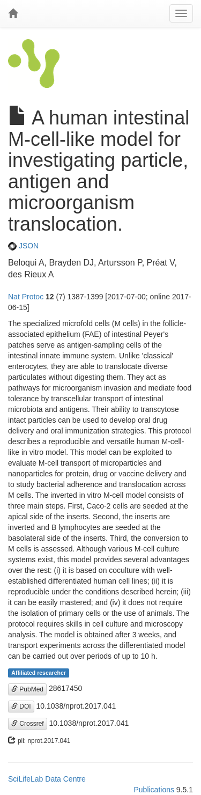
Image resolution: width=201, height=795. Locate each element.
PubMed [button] (27, 689)
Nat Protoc (25, 296)
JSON (23, 245)
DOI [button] (21, 706)
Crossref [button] (27, 723)
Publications (153, 789)
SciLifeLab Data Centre (47, 779)
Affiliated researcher (38, 672)
